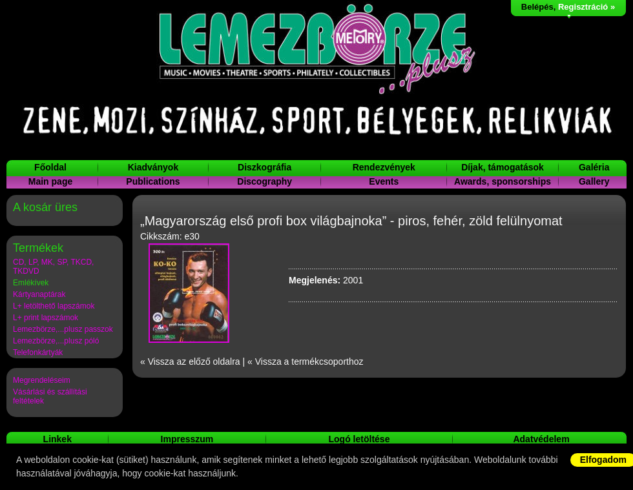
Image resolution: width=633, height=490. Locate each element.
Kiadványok (153, 167)
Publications (153, 181)
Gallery (594, 181)
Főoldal (50, 167)
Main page (50, 181)
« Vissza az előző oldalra (190, 361)
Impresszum (187, 439)
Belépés (537, 7)
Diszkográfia (264, 167)
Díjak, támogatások (502, 167)
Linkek (57, 439)
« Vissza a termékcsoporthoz (305, 361)
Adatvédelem (541, 439)
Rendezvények (384, 167)
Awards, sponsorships (502, 181)
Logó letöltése (359, 439)
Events (384, 181)
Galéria (594, 167)
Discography (264, 181)
